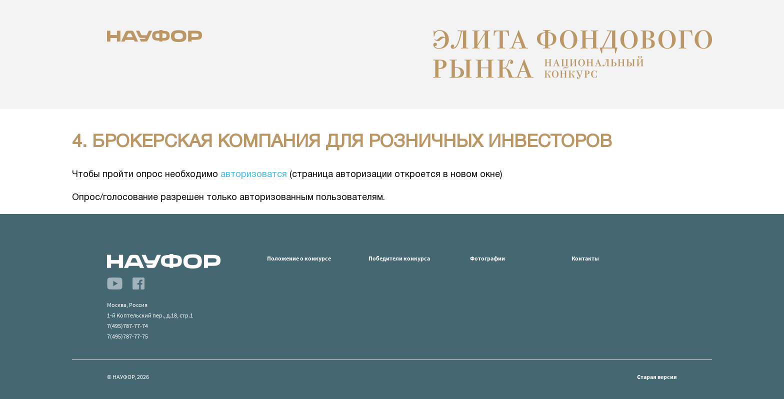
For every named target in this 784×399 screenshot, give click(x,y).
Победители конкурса (399, 258)
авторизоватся (253, 174)
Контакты (585, 258)
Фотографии (487, 258)
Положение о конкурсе (299, 258)
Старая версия (657, 376)
